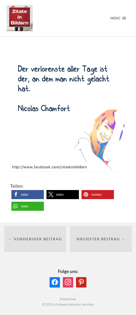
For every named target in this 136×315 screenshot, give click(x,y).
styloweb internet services (74, 304)
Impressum (68, 299)
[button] (27, 194)
